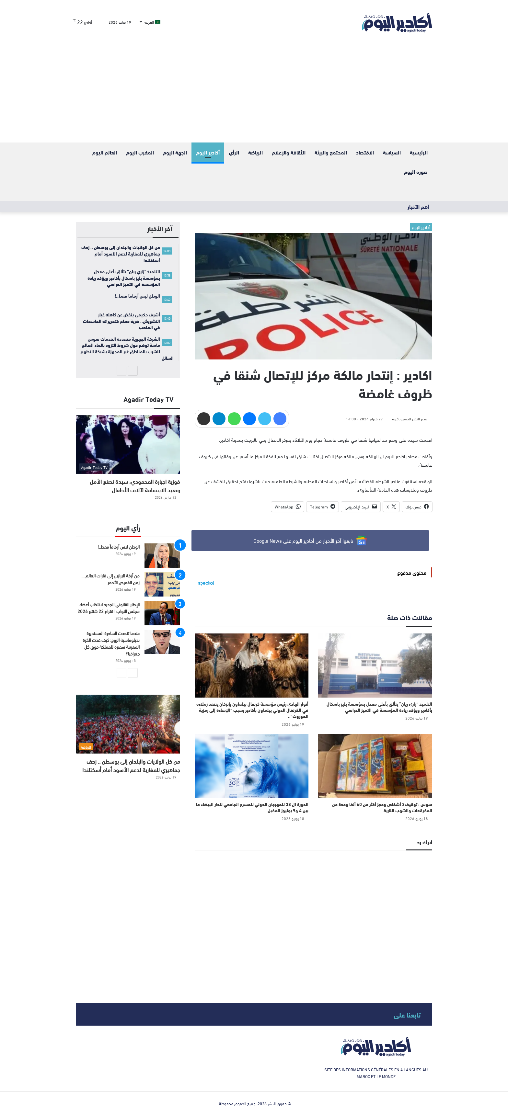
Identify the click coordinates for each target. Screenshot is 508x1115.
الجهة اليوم (175, 152)
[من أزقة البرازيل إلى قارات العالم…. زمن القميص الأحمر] (162, 584)
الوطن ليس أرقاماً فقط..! (119, 546)
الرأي (234, 152)
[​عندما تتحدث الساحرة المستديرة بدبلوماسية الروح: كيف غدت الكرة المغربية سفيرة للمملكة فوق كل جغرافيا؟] (162, 642)
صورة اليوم (416, 171)
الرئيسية (419, 152)
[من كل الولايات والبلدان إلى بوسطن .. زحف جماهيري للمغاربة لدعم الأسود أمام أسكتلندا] (128, 724)
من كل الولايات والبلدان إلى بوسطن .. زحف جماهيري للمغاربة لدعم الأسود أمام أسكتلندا (131, 765)
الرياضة (255, 152)
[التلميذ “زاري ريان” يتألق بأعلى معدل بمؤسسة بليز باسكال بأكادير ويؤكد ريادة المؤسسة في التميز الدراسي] (375, 665)
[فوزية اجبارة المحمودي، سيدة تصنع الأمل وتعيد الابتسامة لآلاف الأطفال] (128, 444)
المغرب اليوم (140, 152)
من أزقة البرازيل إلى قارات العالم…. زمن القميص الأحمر (110, 578)
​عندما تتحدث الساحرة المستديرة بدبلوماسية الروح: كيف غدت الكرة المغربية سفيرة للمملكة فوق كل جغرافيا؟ (111, 643)
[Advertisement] (254, 94)
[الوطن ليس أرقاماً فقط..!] (162, 555)
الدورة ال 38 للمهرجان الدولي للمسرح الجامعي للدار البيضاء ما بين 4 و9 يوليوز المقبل (252, 807)
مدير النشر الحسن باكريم (409, 418)
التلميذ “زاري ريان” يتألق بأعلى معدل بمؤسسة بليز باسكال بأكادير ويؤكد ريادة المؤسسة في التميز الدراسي (379, 707)
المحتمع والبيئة (331, 152)
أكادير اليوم (208, 152)
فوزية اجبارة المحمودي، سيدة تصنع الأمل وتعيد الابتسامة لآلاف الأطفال (135, 485)
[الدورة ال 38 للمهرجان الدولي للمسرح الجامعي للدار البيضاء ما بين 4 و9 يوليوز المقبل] (252, 766)
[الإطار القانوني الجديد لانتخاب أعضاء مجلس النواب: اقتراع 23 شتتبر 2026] (162, 613)
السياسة (392, 152)
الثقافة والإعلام (289, 152)
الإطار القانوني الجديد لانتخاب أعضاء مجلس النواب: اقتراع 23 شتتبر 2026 (108, 607)
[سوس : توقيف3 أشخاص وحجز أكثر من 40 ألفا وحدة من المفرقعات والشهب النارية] (375, 766)
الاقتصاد (365, 152)
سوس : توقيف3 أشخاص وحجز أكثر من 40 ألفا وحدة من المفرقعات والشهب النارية (382, 807)
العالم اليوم (104, 152)
